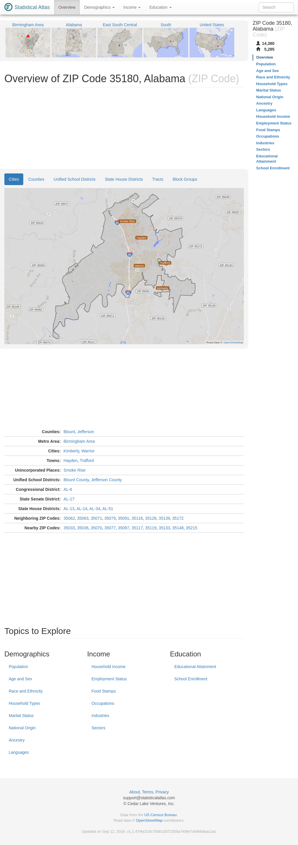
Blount (69, 431)
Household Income (108, 666)
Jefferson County (106, 479)
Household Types (24, 703)
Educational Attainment (195, 666)
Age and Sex (20, 679)
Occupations (102, 703)
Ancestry (16, 740)
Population (18, 666)
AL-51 (107, 508)
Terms (147, 792)
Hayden (70, 460)
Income (132, 7)
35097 (123, 528)
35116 (137, 518)
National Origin (22, 727)
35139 (164, 518)
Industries (100, 715)
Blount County (76, 479)
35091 (123, 518)
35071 (96, 518)
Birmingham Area (79, 441)
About (134, 792)
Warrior (88, 451)
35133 (164, 528)
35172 (178, 518)
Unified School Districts (74, 179)
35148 (178, 528)
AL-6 (67, 489)
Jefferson (85, 431)
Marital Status (21, 715)
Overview (66, 7)
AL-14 (82, 508)
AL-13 (68, 508)
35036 (82, 528)
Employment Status (109, 679)
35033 (69, 528)
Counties (36, 179)
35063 (82, 518)
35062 (69, 518)
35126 (151, 518)
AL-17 (68, 499)
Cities (14, 179)
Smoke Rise (74, 470)
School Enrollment (190, 679)
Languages (19, 752)
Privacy (162, 792)
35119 (151, 528)
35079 (110, 518)
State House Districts (124, 179)
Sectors (98, 727)
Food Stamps (103, 691)
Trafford (87, 460)
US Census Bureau (160, 815)
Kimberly (71, 451)
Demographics (99, 7)
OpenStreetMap (149, 820)
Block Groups (185, 179)
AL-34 (94, 508)
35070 (96, 528)
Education (160, 7)
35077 (110, 528)
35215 (191, 528)
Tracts (157, 179)
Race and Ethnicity (26, 691)
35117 (137, 528)
